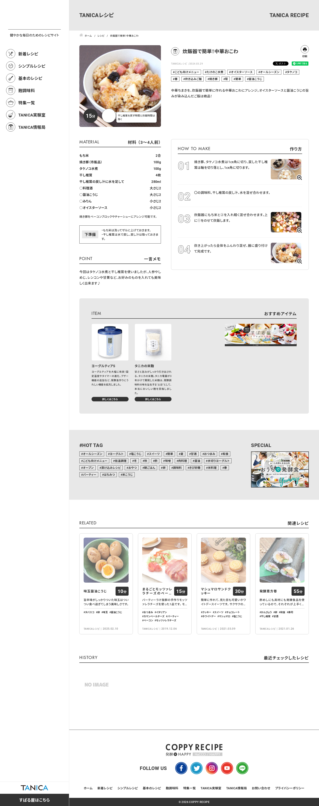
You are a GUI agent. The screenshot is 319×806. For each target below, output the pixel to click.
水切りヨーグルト (219, 461)
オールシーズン (269, 72)
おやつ (132, 468)
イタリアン (161, 612)
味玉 (105, 612)
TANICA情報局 (32, 145)
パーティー (89, 475)
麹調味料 (26, 108)
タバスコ (89, 612)
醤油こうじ (255, 79)
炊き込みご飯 (193, 79)
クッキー (206, 612)
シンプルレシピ (31, 84)
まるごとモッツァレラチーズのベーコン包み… (157, 591)
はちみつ (109, 475)
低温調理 (121, 461)
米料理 (212, 468)
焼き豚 (213, 79)
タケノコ (292, 72)
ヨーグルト (116, 454)
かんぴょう (266, 612)
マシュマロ (224, 616)
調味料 (177, 468)
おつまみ (209, 454)
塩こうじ (136, 454)
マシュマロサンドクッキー (216, 591)
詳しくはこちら (110, 399)
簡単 (238, 79)
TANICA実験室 (32, 132)
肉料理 (182, 461)
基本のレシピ (30, 96)
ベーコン (148, 620)
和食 (225, 454)
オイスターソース (242, 72)
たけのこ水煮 (215, 72)
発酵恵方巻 (268, 591)
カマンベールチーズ (154, 616)
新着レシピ (28, 71)
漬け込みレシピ (111, 468)
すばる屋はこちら (34, 800)
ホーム (88, 788)
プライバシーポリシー (289, 788)
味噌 (168, 461)
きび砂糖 (194, 468)
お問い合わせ (261, 788)
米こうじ (127, 475)
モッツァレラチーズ (166, 620)
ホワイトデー (209, 616)
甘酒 (194, 454)
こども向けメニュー (187, 72)
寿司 (290, 612)
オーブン (88, 468)
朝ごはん (149, 468)
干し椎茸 (266, 616)
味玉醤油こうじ (95, 591)
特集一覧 (26, 120)
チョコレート (233, 612)
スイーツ (154, 454)
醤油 (197, 461)
